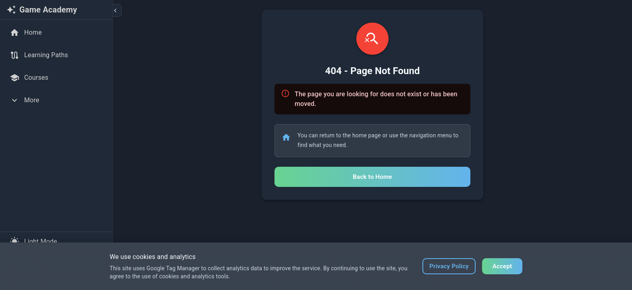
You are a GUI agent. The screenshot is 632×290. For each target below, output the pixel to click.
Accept (502, 266)
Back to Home (372, 176)
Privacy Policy (449, 266)
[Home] (56, 32)
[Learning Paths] (56, 55)
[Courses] (56, 77)
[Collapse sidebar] (115, 10)
